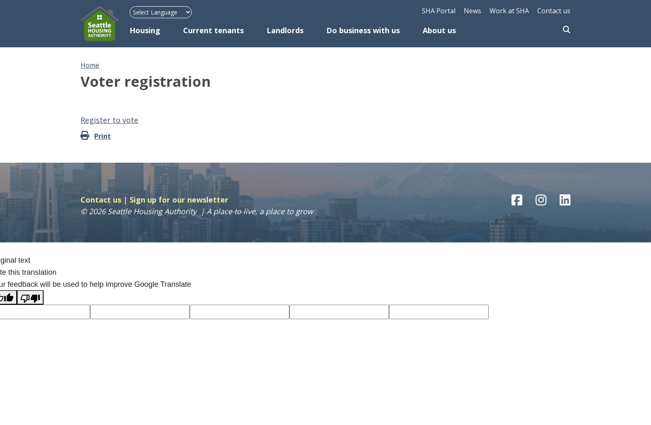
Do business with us (363, 30)
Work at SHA (509, 10)
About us (439, 30)
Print (102, 136)
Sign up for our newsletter (179, 200)
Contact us (553, 10)
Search (566, 30)
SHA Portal (438, 10)
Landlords (285, 30)
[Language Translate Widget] (161, 12)
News (472, 10)
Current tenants (213, 30)
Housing (145, 30)
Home (90, 65)
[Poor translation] (30, 297)
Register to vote (109, 120)
